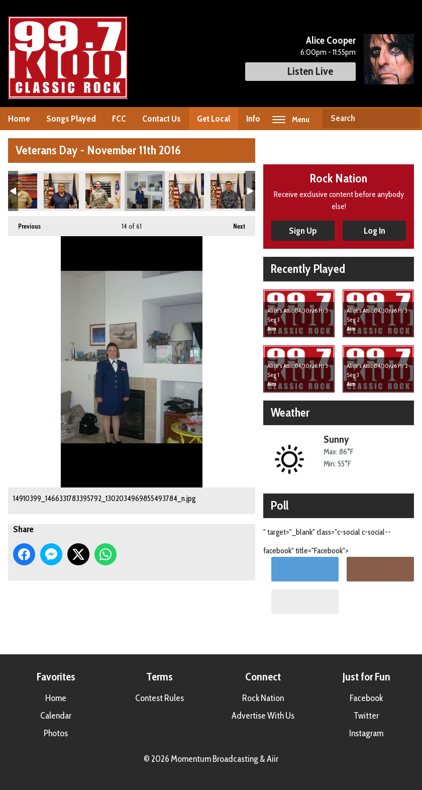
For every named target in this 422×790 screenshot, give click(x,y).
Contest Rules (159, 698)
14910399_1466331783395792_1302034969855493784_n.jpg (144, 191)
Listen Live (300, 71)
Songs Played (71, 118)
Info (253, 118)
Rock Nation (263, 698)
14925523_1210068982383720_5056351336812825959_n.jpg (186, 191)
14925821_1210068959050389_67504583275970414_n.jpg (228, 191)
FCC (119, 118)
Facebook (366, 698)
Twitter (366, 715)
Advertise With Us (263, 715)
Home (19, 118)
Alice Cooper (331, 40)
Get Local (213, 118)
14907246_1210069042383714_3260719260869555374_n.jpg (61, 191)
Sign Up (303, 230)
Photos (56, 733)
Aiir (272, 758)
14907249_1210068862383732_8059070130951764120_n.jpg (103, 191)
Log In (374, 230)
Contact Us (161, 118)
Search (408, 119)
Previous (24, 223)
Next (234, 223)
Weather (290, 412)
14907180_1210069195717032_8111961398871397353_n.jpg (19, 191)
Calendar (55, 715)
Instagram (366, 733)
